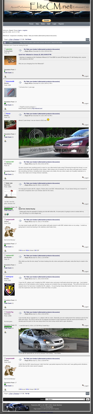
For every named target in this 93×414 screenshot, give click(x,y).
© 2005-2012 (49, 412)
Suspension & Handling (16, 35)
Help (37, 24)
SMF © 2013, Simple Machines (53, 405)
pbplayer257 (10, 162)
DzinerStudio (49, 407)
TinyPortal (43, 412)
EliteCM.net (6, 35)
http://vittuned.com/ (37, 108)
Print (87, 39)
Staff (48, 24)
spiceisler (9, 49)
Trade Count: (8, 72)
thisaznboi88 (10, 81)
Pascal (8, 113)
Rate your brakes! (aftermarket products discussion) (42, 35)
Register (61, 24)
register (25, 30)
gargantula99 (10, 219)
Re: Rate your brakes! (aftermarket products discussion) (42, 49)
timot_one (9, 183)
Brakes (26, 35)
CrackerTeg (9, 312)
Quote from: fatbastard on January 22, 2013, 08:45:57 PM (35, 54)
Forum (31, 24)
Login (54, 24)
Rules (43, 24)
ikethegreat (9, 276)
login (19, 30)
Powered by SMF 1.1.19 (37, 405)
